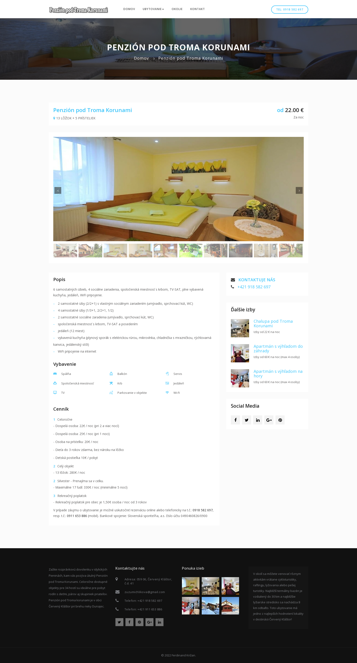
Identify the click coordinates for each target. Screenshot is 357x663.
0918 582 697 (203, 510)
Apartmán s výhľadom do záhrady (278, 348)
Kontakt (197, 9)
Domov (129, 9)
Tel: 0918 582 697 (289, 9)
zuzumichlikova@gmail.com (145, 592)
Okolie (177, 9)
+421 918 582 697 (253, 286)
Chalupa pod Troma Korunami (273, 323)
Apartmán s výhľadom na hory (278, 374)
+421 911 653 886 (150, 609)
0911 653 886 (77, 516)
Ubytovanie (153, 9)
